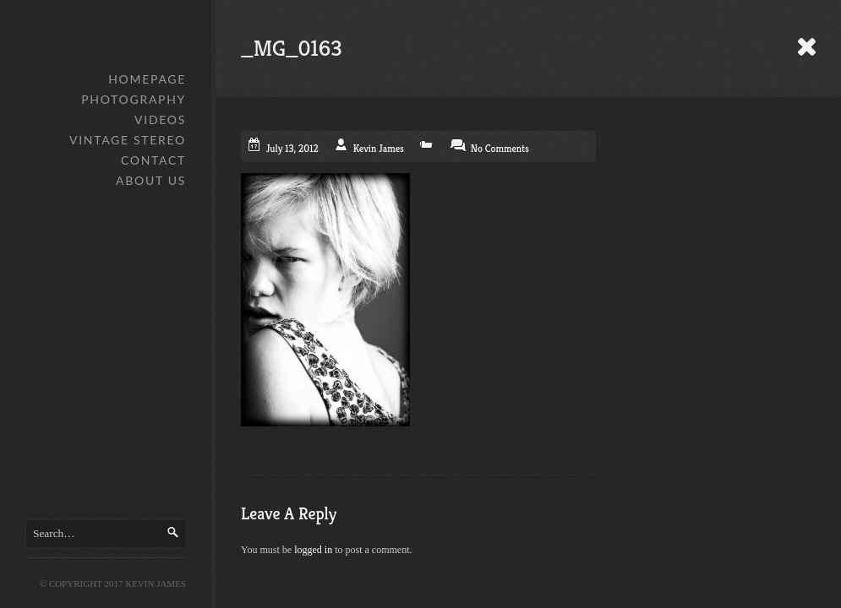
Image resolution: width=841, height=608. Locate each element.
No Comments (500, 148)
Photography (133, 99)
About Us (151, 180)
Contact (153, 160)
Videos (160, 119)
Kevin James (378, 148)
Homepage (147, 79)
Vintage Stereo (127, 140)
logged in (313, 550)
